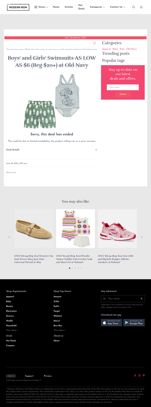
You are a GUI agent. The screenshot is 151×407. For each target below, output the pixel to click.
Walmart (58, 316)
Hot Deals (81, 7)
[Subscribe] (141, 299)
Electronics (11, 311)
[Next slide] (142, 237)
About (56, 341)
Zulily (56, 301)
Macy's (57, 321)
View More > (12, 330)
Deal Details (13, 149)
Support (29, 376)
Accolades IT (36, 380)
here (95, 49)
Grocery (10, 316)
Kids (122, 49)
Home (56, 7)
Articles (69, 7)
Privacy (48, 376)
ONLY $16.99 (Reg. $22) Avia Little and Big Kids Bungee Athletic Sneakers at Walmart (116, 259)
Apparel (106, 49)
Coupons (10, 346)
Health (9, 321)
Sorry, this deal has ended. (75, 38)
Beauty (9, 306)
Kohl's (56, 306)
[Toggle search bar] (133, 7)
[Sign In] (141, 7)
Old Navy (131, 49)
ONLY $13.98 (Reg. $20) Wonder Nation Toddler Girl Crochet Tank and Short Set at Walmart (74, 259)
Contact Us (116, 7)
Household (11, 326)
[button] (69, 268)
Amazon (58, 297)
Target (57, 311)
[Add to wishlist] (94, 43)
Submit (123, 94)
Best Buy (58, 326)
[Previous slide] (9, 237)
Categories (96, 7)
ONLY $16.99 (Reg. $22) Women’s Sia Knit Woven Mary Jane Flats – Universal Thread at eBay (33, 259)
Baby (115, 49)
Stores (39, 7)
